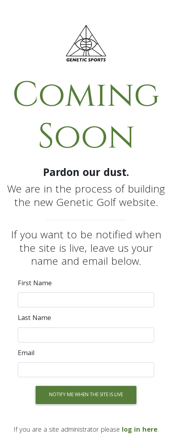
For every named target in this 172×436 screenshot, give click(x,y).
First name (35, 284)
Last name (34, 319)
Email (26, 354)
